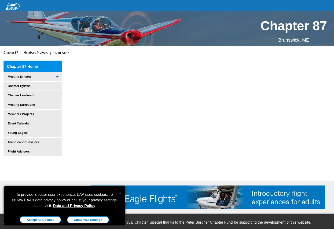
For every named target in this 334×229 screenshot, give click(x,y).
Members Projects (36, 52)
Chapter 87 (11, 52)
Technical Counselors (23, 142)
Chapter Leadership (22, 95)
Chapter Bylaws (19, 86)
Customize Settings (88, 220)
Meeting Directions (21, 104)
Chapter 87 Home (22, 67)
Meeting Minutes (20, 76)
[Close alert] (120, 192)
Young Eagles (18, 132)
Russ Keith (61, 53)
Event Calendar (19, 123)
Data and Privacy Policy (74, 206)
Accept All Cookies (40, 220)
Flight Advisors (19, 151)
